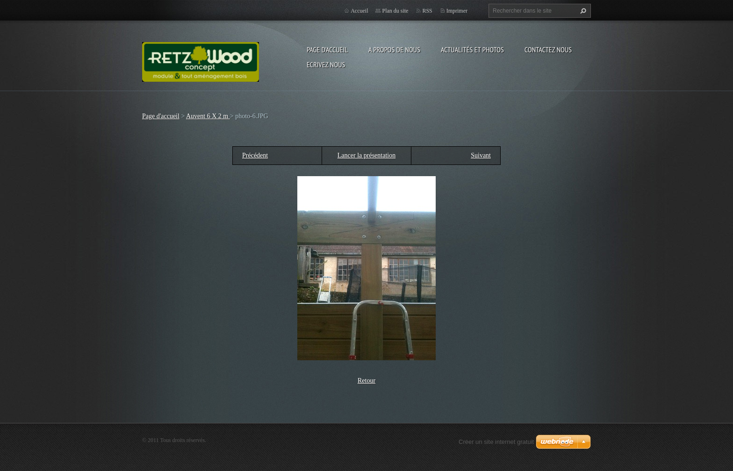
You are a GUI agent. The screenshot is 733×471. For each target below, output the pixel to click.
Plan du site (395, 10)
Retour (366, 380)
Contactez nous (548, 49)
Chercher (582, 11)
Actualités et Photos (472, 49)
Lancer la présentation (366, 155)
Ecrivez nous (326, 64)
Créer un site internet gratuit (496, 441)
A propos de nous (394, 49)
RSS (427, 10)
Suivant (481, 155)
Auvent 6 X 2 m (208, 116)
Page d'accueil (327, 49)
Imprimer (456, 10)
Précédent (255, 155)
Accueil (359, 10)
